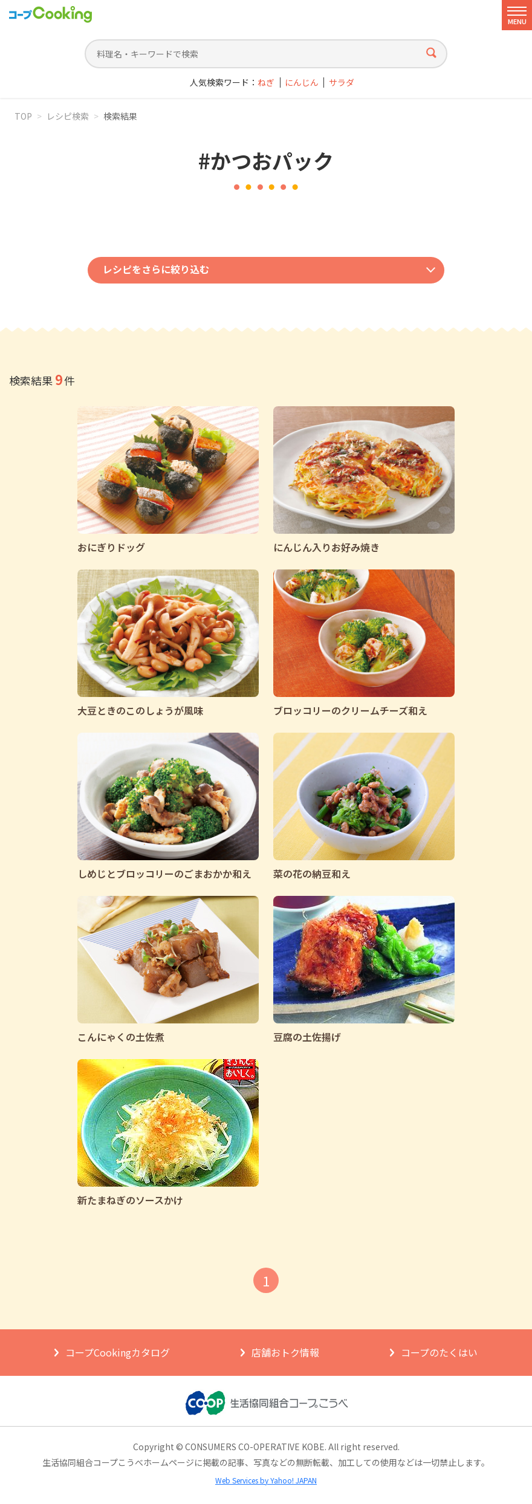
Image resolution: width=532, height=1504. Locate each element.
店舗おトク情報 (285, 1352)
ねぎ (266, 82)
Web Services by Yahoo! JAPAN (266, 1480)
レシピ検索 (68, 116)
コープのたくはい (439, 1352)
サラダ (341, 82)
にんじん (302, 82)
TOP (23, 116)
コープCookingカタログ (117, 1352)
